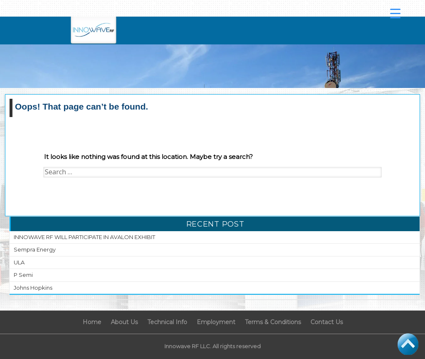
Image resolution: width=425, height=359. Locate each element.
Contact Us (326, 322)
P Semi (23, 274)
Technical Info (167, 322)
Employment (216, 322)
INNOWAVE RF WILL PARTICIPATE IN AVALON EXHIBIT (84, 237)
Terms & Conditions (273, 322)
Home (92, 322)
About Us (124, 322)
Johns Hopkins (33, 287)
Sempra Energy (35, 249)
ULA (19, 262)
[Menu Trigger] (395, 13)
